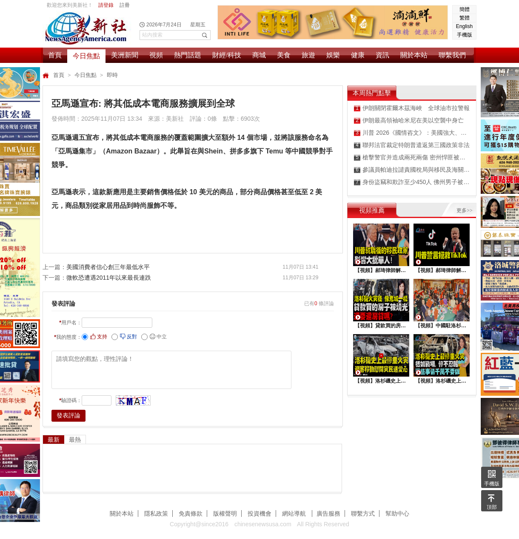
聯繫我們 (452, 55)
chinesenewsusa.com (262, 524)
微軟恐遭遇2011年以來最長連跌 (108, 277)
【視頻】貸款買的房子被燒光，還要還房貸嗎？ (381, 326)
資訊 (382, 55)
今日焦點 (86, 56)
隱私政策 (156, 513)
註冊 (125, 5)
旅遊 (308, 55)
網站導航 (295, 513)
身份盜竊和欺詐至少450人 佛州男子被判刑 (412, 182)
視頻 (156, 55)
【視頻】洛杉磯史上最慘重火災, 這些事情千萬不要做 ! (441, 381)
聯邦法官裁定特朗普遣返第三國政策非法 (412, 145)
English (464, 26)
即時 (112, 75)
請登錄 (106, 5)
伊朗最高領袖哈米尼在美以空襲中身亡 (409, 120)
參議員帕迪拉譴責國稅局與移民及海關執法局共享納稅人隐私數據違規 (412, 170)
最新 (54, 439)
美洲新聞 (124, 55)
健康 (358, 55)
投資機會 (259, 513)
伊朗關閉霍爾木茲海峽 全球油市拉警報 (412, 108)
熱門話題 (187, 55)
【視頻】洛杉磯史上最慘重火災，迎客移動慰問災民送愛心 (381, 381)
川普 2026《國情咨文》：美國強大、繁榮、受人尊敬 (412, 133)
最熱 (75, 439)
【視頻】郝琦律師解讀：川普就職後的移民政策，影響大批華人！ (381, 270)
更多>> (464, 210)
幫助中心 (397, 513)
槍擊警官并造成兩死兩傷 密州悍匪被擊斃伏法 (412, 157)
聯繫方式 (363, 513)
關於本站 (414, 55)
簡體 (464, 9)
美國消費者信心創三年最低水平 (108, 267)
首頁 (55, 55)
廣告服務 (328, 513)
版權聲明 (225, 513)
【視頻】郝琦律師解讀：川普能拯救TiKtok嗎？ (441, 270)
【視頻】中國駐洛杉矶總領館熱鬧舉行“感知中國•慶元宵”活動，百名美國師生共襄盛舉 (441, 326)
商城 (259, 55)
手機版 (464, 35)
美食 (284, 55)
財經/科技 (226, 55)
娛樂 (333, 55)
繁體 (464, 18)
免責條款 (190, 513)
